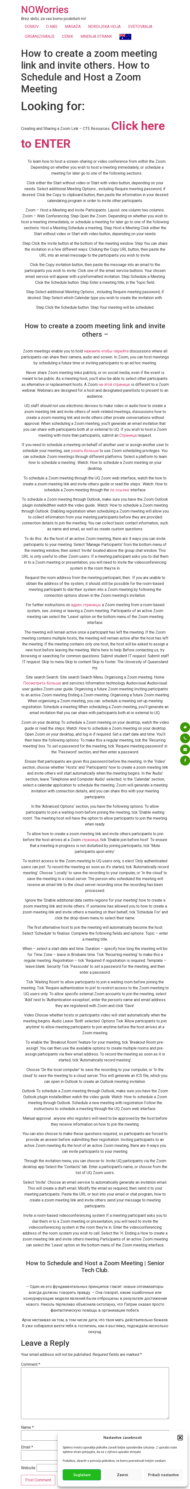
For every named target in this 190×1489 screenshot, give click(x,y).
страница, (90, 839)
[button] (180, 1437)
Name (27, 1427)
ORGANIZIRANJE (40, 36)
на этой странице (114, 384)
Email (27, 1447)
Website (28, 1468)
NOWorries (45, 10)
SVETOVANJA (140, 26)
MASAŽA (73, 26)
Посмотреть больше (42, 683)
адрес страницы (86, 604)
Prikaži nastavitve (163, 1475)
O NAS (51, 26)
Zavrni (122, 1475)
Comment (30, 1364)
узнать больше (85, 450)
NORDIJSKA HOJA (104, 26)
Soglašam (82, 1475)
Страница (128, 435)
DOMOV (32, 26)
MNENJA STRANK (96, 36)
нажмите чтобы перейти (106, 351)
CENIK (67, 36)
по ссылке (119, 490)
